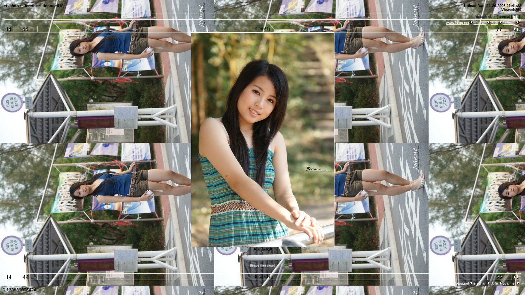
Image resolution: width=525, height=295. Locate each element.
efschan (479, 23)
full (515, 17)
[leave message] (262, 265)
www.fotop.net (457, 23)
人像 (494, 23)
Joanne (509, 23)
